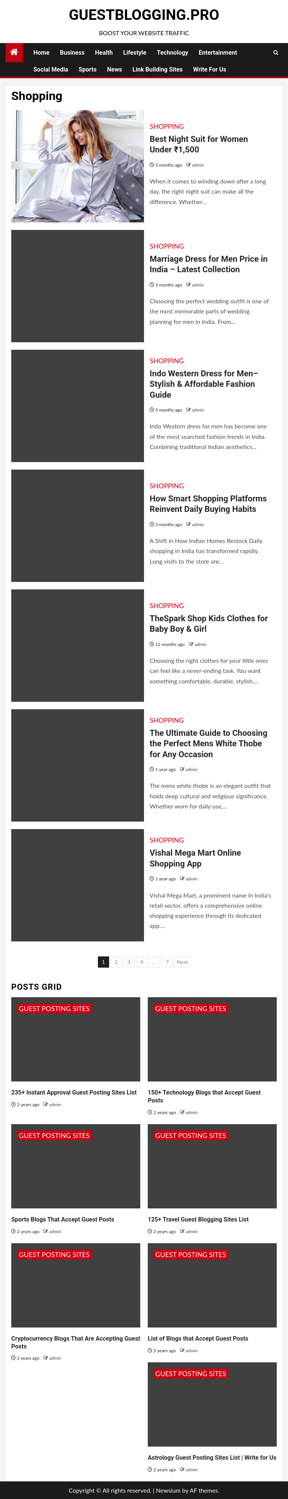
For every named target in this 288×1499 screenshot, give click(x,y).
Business (72, 52)
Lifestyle (135, 52)
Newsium (168, 1490)
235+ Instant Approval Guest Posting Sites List (73, 1092)
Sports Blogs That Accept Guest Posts (62, 1219)
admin (198, 165)
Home (41, 52)
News (114, 69)
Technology (172, 52)
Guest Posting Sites (54, 1008)
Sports (88, 69)
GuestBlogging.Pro (144, 15)
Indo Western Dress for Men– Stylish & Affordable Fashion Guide (204, 384)
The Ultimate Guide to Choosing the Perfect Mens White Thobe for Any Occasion (208, 743)
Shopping (167, 126)
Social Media (50, 69)
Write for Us (209, 69)
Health (104, 52)
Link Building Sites (157, 69)
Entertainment (218, 52)
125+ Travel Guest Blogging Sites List (198, 1219)
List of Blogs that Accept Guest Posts (198, 1338)
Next (182, 962)
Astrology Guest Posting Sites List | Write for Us (212, 1457)
